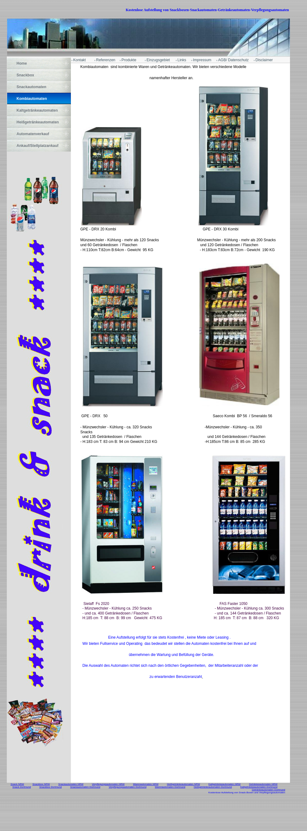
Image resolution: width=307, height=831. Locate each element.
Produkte (129, 60)
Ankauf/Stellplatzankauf (37, 145)
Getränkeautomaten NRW (263, 784)
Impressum (202, 60)
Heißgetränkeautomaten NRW (183, 784)
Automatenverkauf (33, 134)
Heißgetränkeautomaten (38, 122)
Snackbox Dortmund (50, 787)
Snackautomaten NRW (70, 784)
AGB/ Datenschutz (233, 60)
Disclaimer (264, 60)
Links (182, 60)
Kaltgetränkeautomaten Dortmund (258, 787)
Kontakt (79, 60)
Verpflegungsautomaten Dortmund (127, 787)
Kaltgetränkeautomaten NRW (224, 784)
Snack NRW (17, 784)
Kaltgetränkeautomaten (37, 110)
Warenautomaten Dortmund (170, 787)
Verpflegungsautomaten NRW (108, 784)
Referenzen (105, 60)
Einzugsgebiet (158, 60)
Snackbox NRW (41, 784)
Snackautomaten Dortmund (85, 787)
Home (22, 63)
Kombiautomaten (32, 98)
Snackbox (25, 75)
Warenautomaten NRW (145, 784)
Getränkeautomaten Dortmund (268, 789)
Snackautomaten (31, 87)
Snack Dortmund (21, 787)
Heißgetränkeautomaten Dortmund (213, 787)
